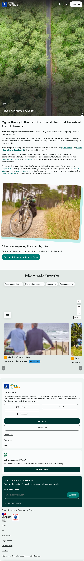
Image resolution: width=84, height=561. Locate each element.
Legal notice (7, 540)
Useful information (32, 284)
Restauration (65, 284)
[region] (42, 300)
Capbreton (7, 168)
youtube (62, 407)
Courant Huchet (9, 173)
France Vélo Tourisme (32, 556)
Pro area (8, 440)
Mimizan (5, 159)
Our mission (42, 427)
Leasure (50, 284)
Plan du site (6, 535)
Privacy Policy (7, 546)
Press (4, 525)
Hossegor (28, 159)
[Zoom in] (79, 306)
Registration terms (12, 503)
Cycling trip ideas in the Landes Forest (21, 257)
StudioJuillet (17, 556)
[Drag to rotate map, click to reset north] (79, 313)
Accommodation (12, 284)
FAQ (6, 445)
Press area (8, 434)
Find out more (42, 469)
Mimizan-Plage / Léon (17, 357)
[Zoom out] (79, 310)
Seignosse (14, 159)
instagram (24, 407)
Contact (42, 421)
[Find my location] (79, 301)
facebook (24, 414)
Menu (74, 4)
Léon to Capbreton (24, 171)
